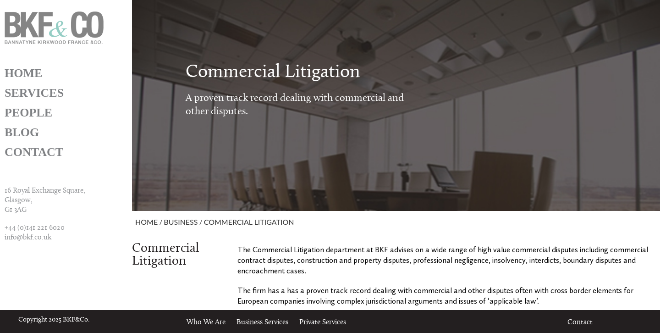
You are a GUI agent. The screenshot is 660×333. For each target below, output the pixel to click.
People (28, 112)
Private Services (322, 322)
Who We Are (206, 322)
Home (23, 73)
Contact (34, 152)
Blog (22, 132)
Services (34, 93)
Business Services (262, 322)
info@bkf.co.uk (28, 237)
